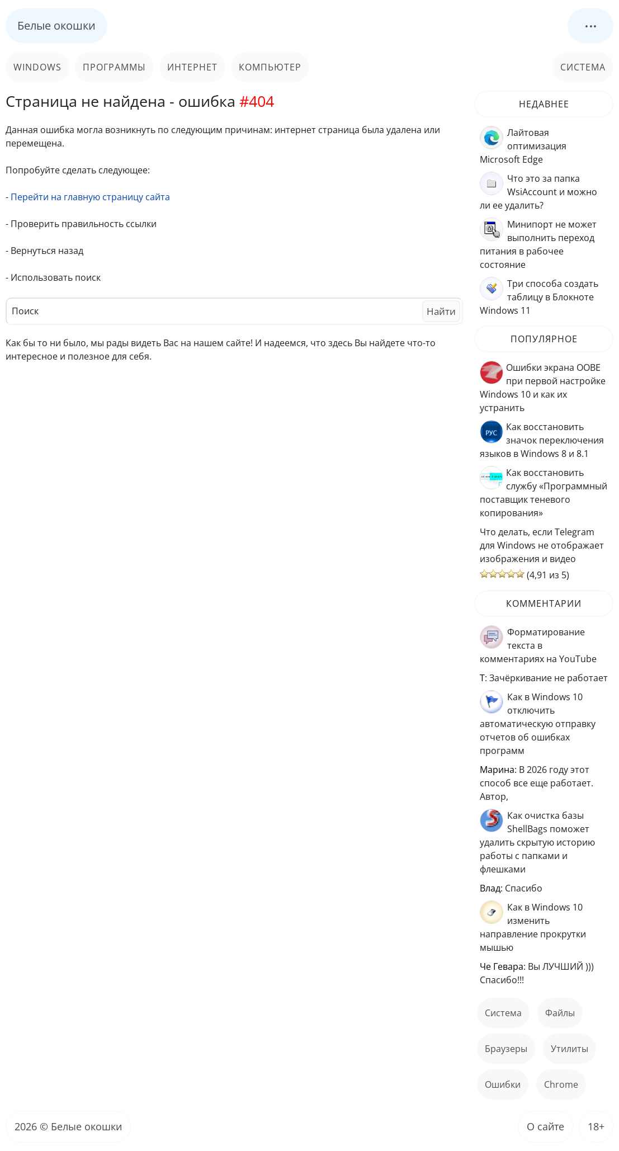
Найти (441, 311)
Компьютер (270, 67)
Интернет (192, 67)
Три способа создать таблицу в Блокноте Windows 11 (539, 297)
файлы (560, 1013)
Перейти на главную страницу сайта (90, 197)
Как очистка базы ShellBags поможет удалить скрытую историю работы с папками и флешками (537, 842)
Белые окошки (56, 25)
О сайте (545, 1126)
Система (583, 67)
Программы (114, 67)
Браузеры (506, 1048)
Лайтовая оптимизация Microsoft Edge (523, 146)
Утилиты (569, 1048)
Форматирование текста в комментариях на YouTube (538, 645)
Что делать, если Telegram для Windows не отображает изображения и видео (542, 545)
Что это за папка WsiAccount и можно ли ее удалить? (538, 191)
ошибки (503, 1084)
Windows (37, 67)
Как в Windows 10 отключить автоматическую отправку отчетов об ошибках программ (538, 724)
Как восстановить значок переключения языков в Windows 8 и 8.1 (542, 440)
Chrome (561, 1084)
